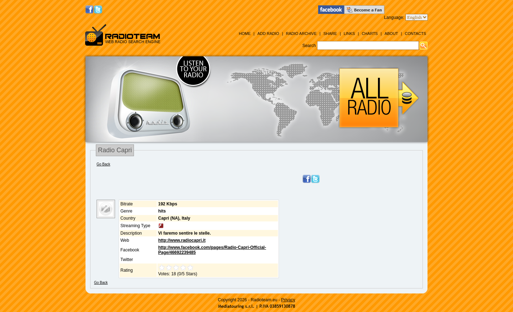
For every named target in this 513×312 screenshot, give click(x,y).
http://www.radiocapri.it (182, 240)
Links (349, 33)
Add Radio (268, 33)
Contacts (415, 33)
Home (244, 33)
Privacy (288, 299)
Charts (370, 33)
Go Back (103, 164)
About (391, 33)
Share (330, 33)
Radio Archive (301, 33)
